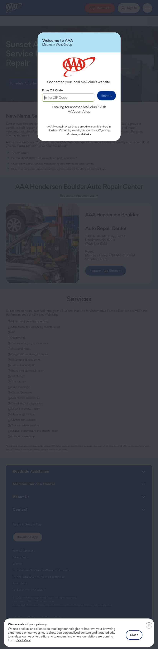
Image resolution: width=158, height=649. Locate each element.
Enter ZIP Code (52, 90)
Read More (23, 640)
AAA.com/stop (79, 111)
